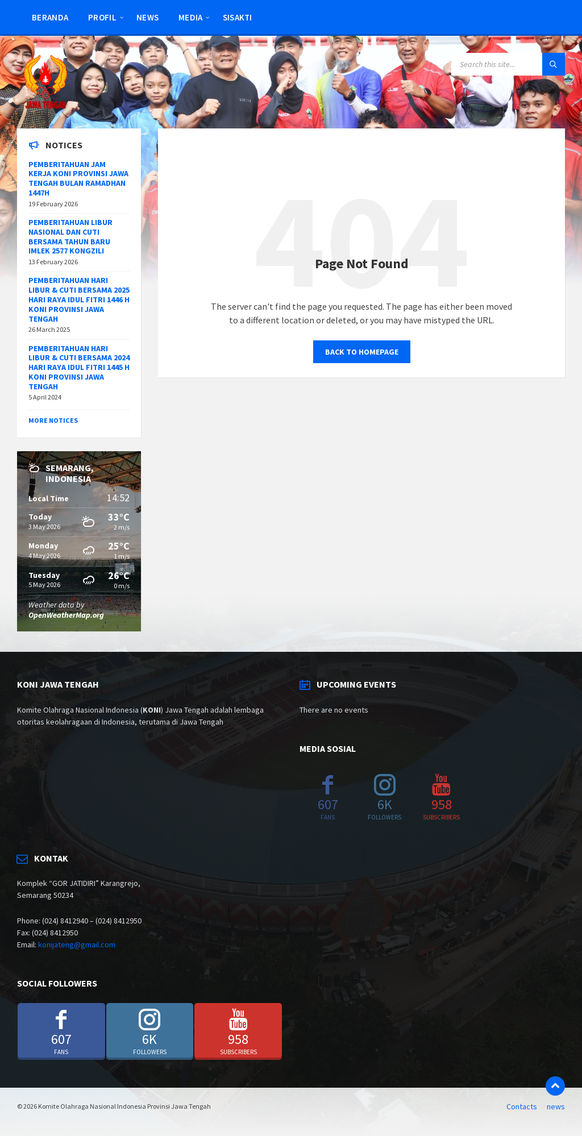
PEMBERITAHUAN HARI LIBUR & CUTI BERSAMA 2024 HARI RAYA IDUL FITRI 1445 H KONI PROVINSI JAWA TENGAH (79, 367)
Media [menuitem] (190, 17)
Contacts (521, 1106)
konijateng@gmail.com (76, 944)
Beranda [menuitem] (50, 17)
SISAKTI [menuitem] (237, 17)
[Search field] (508, 64)
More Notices (53, 420)
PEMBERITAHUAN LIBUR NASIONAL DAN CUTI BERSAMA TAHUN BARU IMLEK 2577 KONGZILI (70, 236)
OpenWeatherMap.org (66, 615)
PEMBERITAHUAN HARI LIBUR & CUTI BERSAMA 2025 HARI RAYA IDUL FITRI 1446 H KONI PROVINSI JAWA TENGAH (79, 299)
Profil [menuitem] (102, 17)
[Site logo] (45, 106)
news (556, 1106)
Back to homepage (361, 352)
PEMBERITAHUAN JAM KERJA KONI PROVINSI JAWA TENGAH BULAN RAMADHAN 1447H (78, 178)
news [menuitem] (147, 17)
